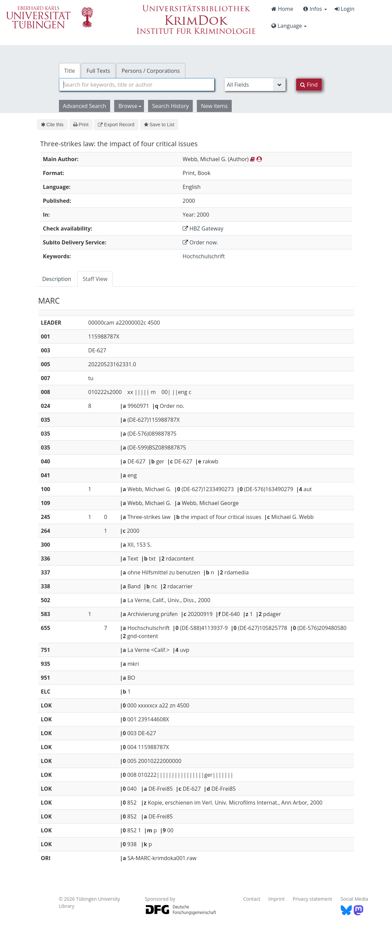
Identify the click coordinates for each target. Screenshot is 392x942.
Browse (129, 106)
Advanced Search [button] (84, 106)
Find (308, 84)
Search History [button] (170, 106)
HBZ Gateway (203, 228)
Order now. (200, 242)
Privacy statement (312, 899)
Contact (251, 899)
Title (69, 70)
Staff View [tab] (95, 279)
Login (345, 9)
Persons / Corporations (151, 70)
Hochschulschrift (204, 256)
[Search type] (255, 84)
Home (282, 9)
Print (80, 124)
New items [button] (214, 106)
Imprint (276, 899)
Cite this (52, 124)
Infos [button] (315, 9)
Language (289, 25)
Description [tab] (56, 279)
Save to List (159, 124)
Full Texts (98, 70)
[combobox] (137, 84)
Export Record (116, 124)
